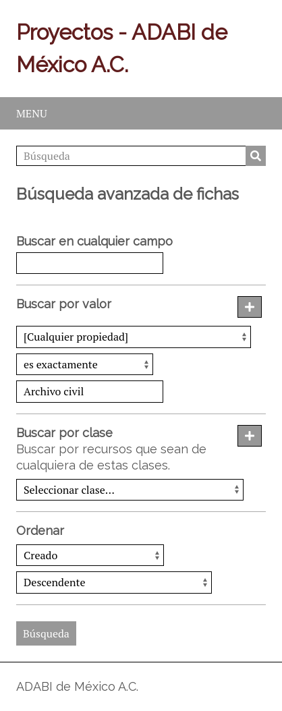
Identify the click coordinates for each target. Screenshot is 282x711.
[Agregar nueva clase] (249, 436)
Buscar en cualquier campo (94, 241)
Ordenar (40, 530)
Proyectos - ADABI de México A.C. (121, 48)
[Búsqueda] (141, 156)
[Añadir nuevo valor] (249, 307)
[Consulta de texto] (89, 391)
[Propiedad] (133, 336)
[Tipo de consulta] (84, 364)
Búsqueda (256, 156)
